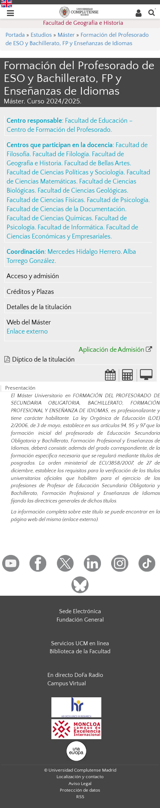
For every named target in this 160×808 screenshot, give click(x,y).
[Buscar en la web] (151, 12)
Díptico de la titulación (43, 359)
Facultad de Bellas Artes (97, 163)
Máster (66, 35)
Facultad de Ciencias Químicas (49, 218)
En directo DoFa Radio (75, 675)
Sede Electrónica (80, 611)
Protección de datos (80, 790)
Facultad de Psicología (117, 200)
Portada (15, 35)
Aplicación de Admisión (111, 350)
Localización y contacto (80, 776)
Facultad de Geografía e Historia (83, 23)
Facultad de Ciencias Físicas (45, 200)
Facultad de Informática (70, 227)
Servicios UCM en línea (80, 643)
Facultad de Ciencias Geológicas (82, 190)
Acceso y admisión (33, 276)
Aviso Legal (80, 783)
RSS (80, 796)
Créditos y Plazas (30, 292)
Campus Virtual (66, 683)
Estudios (41, 35)
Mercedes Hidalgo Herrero (84, 252)
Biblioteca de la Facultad (80, 651)
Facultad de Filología (60, 154)
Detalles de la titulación (39, 307)
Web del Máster (29, 322)
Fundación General (80, 619)
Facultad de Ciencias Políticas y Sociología (65, 172)
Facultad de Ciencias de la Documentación (66, 209)
